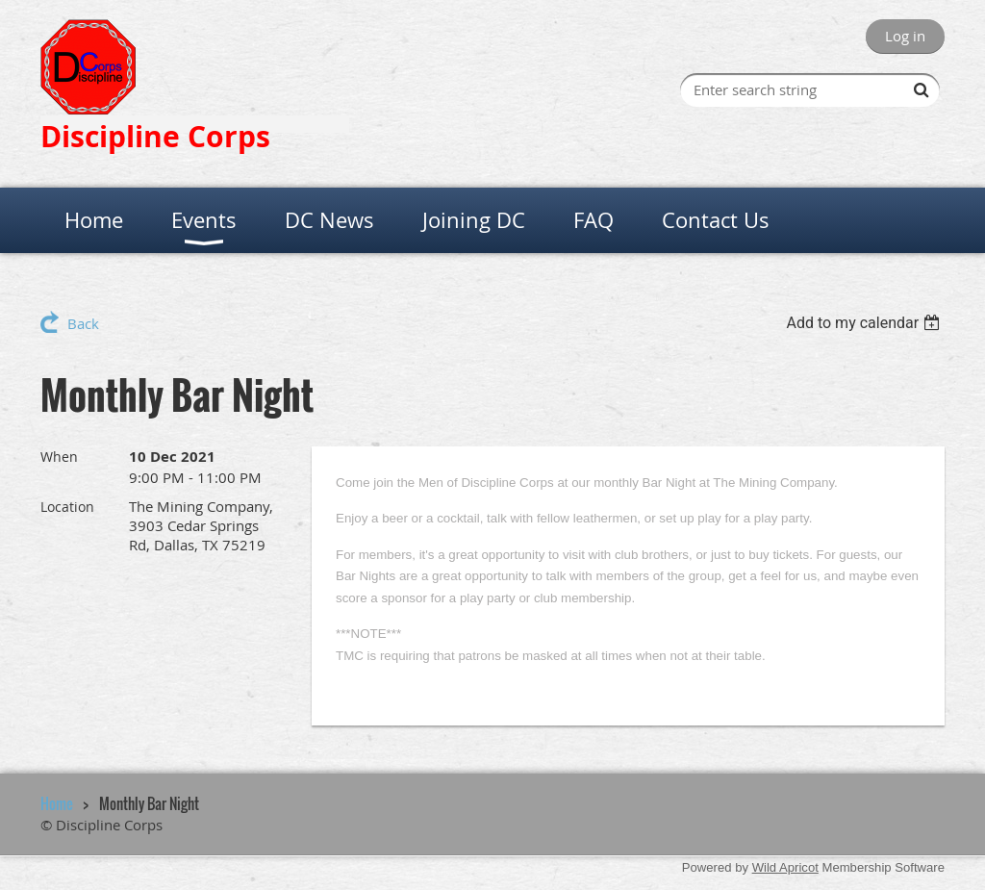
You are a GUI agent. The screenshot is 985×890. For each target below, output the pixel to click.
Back (83, 323)
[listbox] (865, 323)
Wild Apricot (785, 867)
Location (67, 506)
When (59, 456)
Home (56, 803)
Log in (905, 35)
